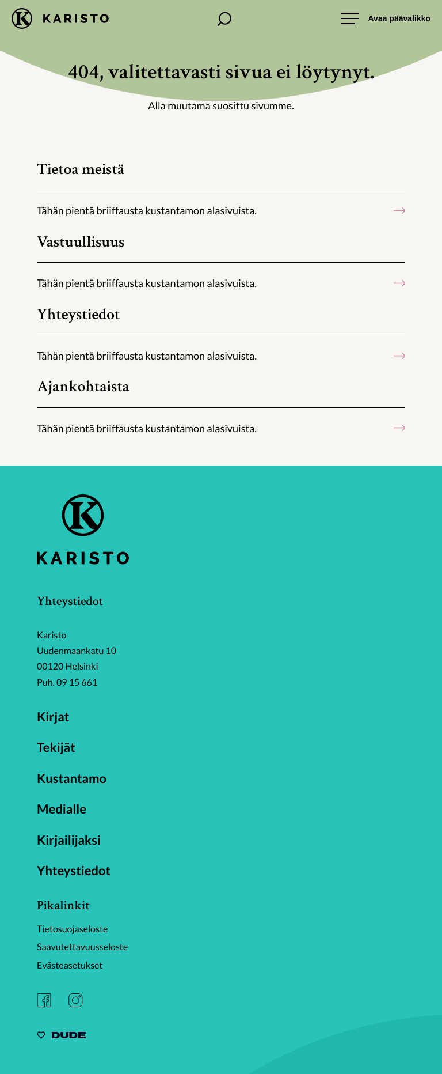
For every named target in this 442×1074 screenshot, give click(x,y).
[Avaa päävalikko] (385, 18)
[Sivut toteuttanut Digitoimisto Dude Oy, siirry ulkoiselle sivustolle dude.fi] (61, 1036)
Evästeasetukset (70, 965)
